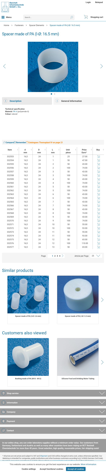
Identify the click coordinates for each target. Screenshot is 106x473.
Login (88, 2)
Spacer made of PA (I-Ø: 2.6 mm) (28, 316)
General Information (68, 101)
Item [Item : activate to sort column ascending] (10, 150)
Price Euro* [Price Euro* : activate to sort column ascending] (84, 151)
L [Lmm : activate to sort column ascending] (53, 151)
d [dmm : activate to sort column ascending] (25, 151)
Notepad (99, 2)
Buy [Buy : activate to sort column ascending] (98, 150)
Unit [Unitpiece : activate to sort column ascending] (67, 151)
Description (12, 101)
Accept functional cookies (51, 469)
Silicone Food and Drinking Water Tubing (78, 379)
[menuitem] (88, 2)
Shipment (44, 456)
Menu (7, 16)
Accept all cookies (76, 469)
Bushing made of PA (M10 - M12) (28, 379)
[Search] (71, 17)
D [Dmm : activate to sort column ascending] (39, 151)
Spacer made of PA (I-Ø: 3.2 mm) (78, 316)
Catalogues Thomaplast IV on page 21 (44, 142)
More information (88, 464)
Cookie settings (29, 469)
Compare (8, 142)
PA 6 (15, 111)
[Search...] (48, 17)
